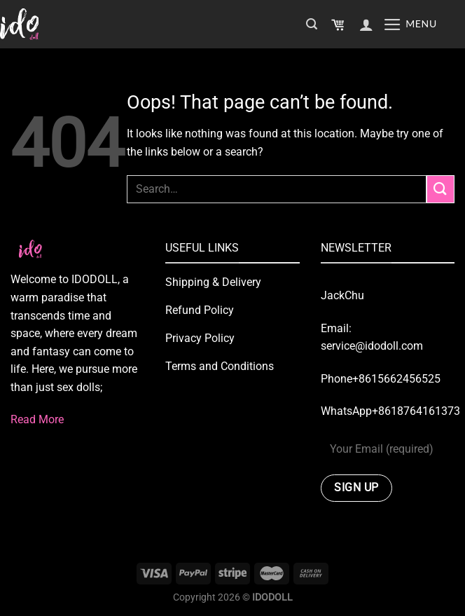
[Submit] (440, 189)
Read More (37, 419)
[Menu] (410, 24)
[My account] (366, 24)
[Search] (311, 24)
